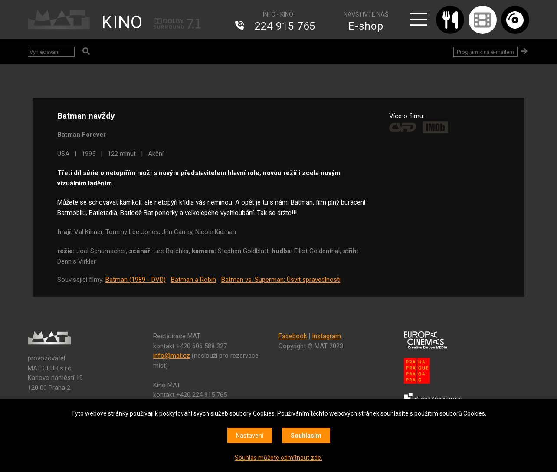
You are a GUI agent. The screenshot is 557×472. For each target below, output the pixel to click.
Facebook (292, 336)
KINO (122, 22)
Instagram (326, 336)
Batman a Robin (193, 280)
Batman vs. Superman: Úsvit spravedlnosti (281, 280)
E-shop (365, 26)
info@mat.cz (171, 356)
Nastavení (249, 435)
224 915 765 (285, 26)
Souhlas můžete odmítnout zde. (278, 457)
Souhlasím (306, 435)
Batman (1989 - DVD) (135, 280)
